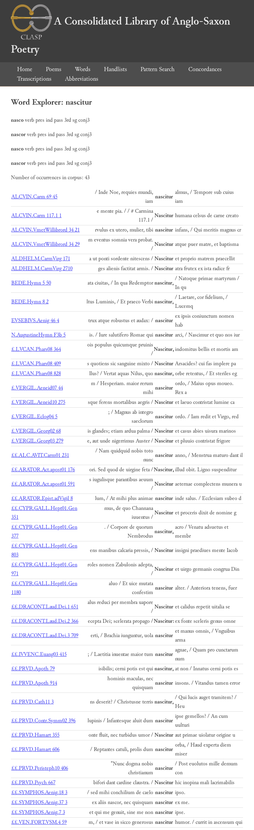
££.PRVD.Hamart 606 (35, 749)
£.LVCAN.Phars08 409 (36, 364)
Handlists (115, 69)
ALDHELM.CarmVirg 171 (40, 259)
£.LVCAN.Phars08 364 (36, 349)
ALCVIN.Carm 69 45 (34, 197)
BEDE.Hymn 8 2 (30, 302)
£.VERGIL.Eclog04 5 (34, 417)
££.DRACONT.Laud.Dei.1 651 (44, 607)
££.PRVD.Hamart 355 (35, 735)
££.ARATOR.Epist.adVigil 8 (42, 498)
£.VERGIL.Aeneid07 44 (37, 388)
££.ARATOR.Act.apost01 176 (43, 470)
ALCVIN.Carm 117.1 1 (36, 216)
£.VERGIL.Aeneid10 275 (38, 402)
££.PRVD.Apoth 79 (33, 669)
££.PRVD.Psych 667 (33, 783)
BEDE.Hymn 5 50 (31, 283)
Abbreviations (81, 79)
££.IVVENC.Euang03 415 (39, 654)
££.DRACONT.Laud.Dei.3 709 (44, 636)
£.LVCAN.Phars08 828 (36, 374)
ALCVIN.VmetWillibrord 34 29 (45, 244)
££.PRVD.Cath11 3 (32, 702)
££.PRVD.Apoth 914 (34, 683)
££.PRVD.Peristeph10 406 (39, 768)
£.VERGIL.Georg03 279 (37, 441)
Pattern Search (158, 69)
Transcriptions (34, 79)
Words (82, 69)
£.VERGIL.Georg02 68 (36, 431)
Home (24, 69)
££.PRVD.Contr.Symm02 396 (43, 721)
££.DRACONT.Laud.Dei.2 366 (44, 621)
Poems (53, 69)
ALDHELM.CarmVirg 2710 (41, 269)
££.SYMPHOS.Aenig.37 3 (39, 802)
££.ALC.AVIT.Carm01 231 (40, 455)
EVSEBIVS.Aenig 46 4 (35, 321)
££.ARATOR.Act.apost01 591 (43, 484)
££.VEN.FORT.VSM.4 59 (39, 822)
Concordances (205, 69)
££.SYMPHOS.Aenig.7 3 (38, 812)
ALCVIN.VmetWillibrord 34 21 (45, 230)
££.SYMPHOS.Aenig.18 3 (39, 792)
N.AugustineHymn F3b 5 (38, 335)
